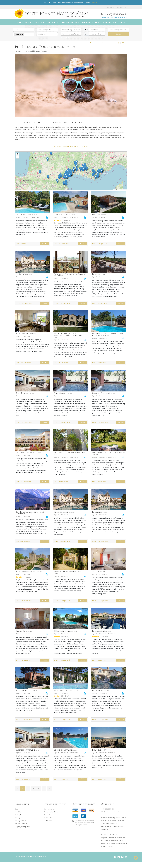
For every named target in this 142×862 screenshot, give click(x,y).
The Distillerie (64, 512)
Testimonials (48, 820)
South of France (49, 22)
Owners (107, 22)
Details (44, 244)
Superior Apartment (28, 750)
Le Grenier (24, 274)
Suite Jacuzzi (25, 393)
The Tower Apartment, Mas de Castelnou (30, 513)
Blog (16, 809)
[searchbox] (24, 30)
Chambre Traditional (29, 452)
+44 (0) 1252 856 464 (114, 14)
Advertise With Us (21, 823)
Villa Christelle (26, 215)
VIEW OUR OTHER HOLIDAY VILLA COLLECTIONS (71, 146)
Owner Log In (121, 7)
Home (20, 22)
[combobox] (23, 30)
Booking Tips (19, 817)
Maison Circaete (26, 690)
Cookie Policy (48, 817)
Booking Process (20, 820)
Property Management (22, 826)
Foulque (99, 274)
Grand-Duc (24, 631)
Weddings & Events (91, 22)
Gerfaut (98, 571)
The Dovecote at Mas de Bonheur (69, 453)
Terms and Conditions (51, 812)
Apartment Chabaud (66, 690)
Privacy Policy (48, 815)
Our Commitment (49, 809)
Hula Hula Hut (101, 750)
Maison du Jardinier (29, 571)
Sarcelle (99, 215)
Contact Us (119, 22)
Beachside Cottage (65, 750)
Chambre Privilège (103, 393)
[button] (61, 176)
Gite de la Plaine (64, 215)
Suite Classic (63, 393)
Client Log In (111, 7)
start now (95, 3)
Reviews (105, 43)
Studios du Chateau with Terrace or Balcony (70, 275)
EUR (69, 38)
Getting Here (19, 815)
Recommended (95, 43)
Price (123, 43)
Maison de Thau (26, 333)
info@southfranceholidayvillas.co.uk (114, 17)
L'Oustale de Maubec (66, 631)
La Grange (100, 512)
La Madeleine (101, 631)
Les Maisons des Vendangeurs (67, 572)
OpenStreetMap (120, 189)
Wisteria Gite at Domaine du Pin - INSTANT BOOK (108, 334)
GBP (64, 38)
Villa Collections (69, 22)
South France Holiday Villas (30, 857)
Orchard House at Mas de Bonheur (108, 453)
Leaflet (114, 189)
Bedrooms (114, 43)
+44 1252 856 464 (107, 809)
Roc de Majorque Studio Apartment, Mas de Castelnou (68, 335)
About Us (18, 812)
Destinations (32, 22)
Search (118, 34)
